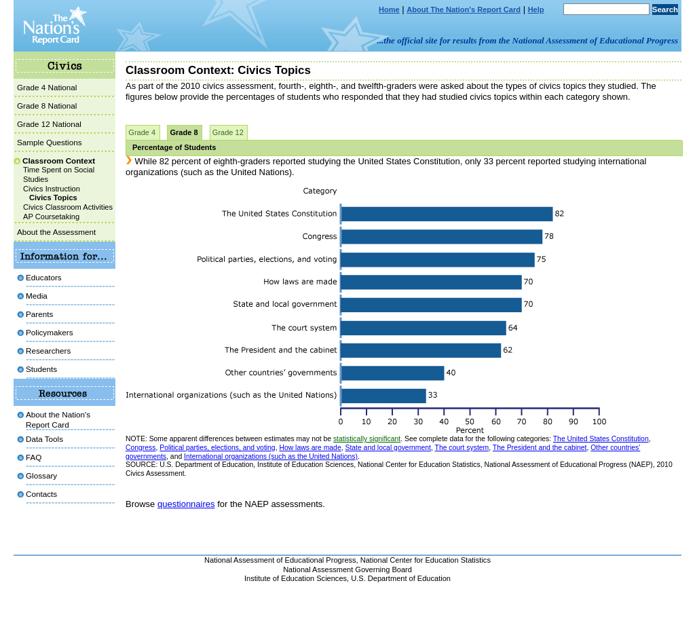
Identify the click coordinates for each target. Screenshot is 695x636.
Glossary (41, 475)
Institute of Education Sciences (295, 578)
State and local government (388, 447)
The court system (462, 447)
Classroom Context (58, 160)
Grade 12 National (49, 123)
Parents (39, 314)
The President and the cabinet (540, 447)
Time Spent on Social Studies (58, 174)
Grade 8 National (47, 105)
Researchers (48, 350)
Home (389, 9)
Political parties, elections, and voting (217, 447)
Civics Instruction (51, 189)
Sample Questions (49, 142)
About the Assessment (56, 231)
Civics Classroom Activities (68, 207)
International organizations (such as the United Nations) (271, 456)
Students (41, 368)
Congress (140, 447)
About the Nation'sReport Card (58, 419)
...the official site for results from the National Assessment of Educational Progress (527, 40)
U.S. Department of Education (401, 578)
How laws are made (310, 447)
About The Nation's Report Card (464, 9)
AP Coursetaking (51, 216)
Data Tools (44, 438)
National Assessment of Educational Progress (280, 560)
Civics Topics (53, 197)
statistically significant (366, 439)
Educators (44, 277)
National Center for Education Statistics (425, 560)
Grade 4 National (47, 87)
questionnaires (186, 504)
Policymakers (49, 332)
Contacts (41, 493)
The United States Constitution (601, 439)
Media (37, 295)
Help (536, 9)
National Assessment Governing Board (347, 569)
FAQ (33, 457)
